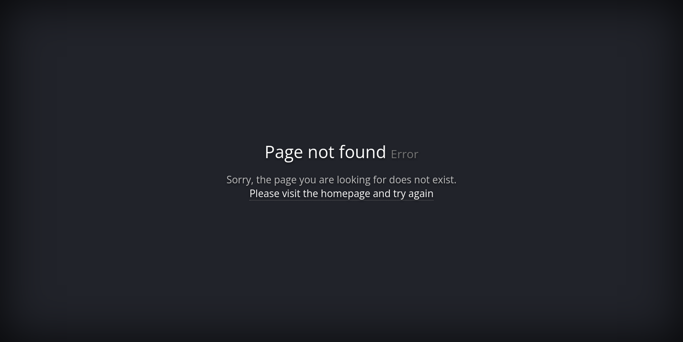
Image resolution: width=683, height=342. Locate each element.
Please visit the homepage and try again (341, 193)
